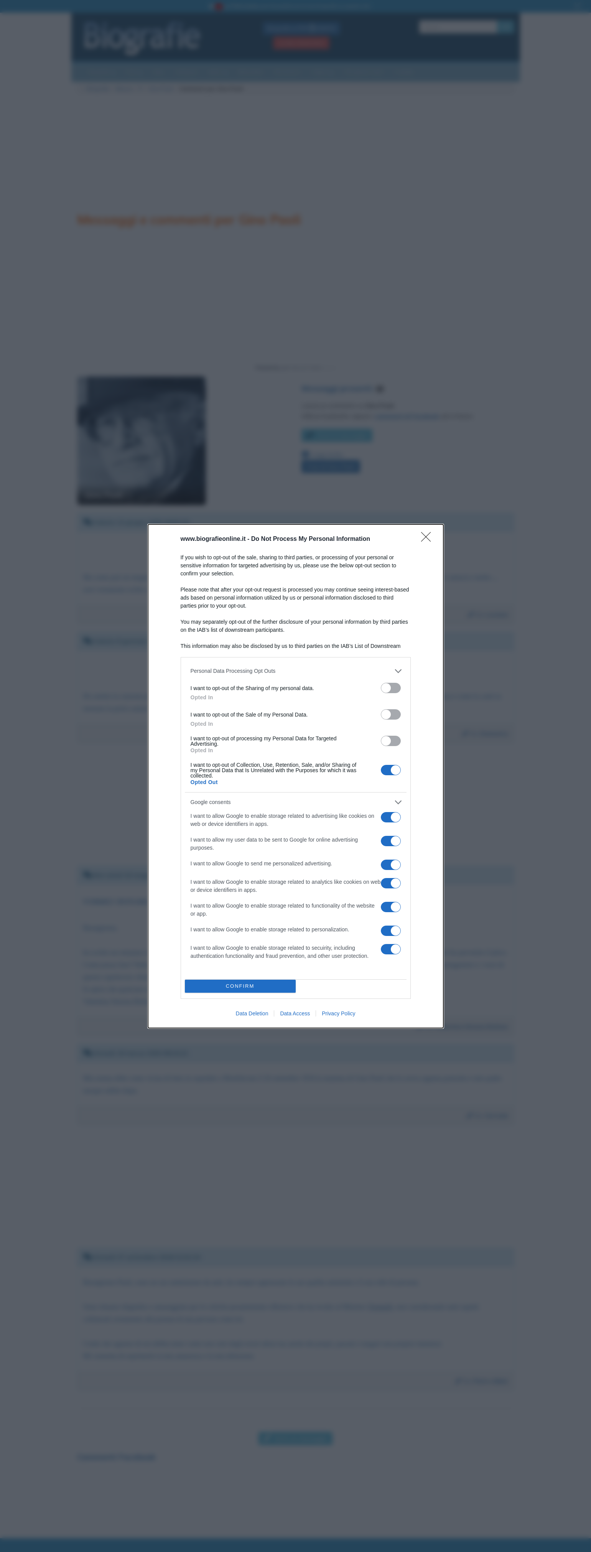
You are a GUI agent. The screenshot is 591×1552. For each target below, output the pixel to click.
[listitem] (296, 671)
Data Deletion (252, 1013)
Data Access (295, 1013)
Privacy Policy (338, 1013)
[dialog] (295, 776)
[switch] (391, 688)
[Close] (428, 539)
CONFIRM (240, 986)
